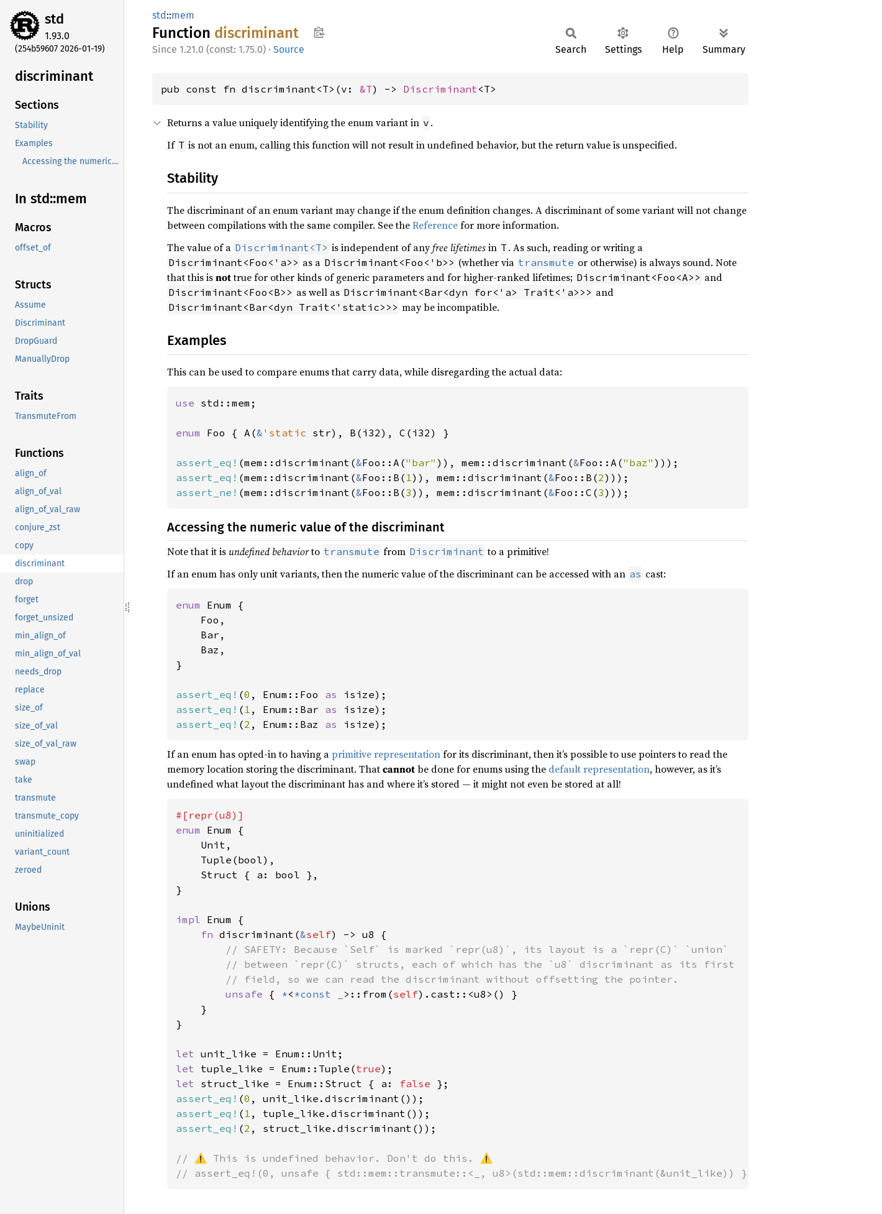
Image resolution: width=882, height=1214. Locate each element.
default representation (599, 769)
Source (288, 49)
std (54, 19)
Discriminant (440, 89)
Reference (435, 225)
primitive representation (386, 754)
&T (366, 89)
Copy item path (319, 32)
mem (182, 15)
